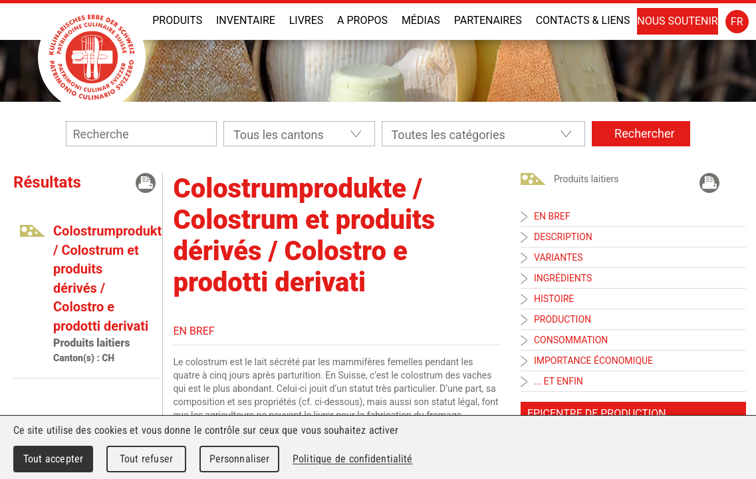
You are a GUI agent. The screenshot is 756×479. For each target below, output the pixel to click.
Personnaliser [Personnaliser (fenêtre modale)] (239, 458)
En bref (552, 216)
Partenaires (488, 20)
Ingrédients (563, 278)
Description (563, 237)
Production (562, 319)
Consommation (571, 340)
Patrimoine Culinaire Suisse (92, 57)
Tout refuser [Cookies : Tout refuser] (146, 458)
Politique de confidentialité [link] (352, 458)
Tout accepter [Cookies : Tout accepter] (53, 458)
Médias (421, 20)
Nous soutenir (677, 21)
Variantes (558, 257)
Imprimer (146, 183)
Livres (306, 20)
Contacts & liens (583, 20)
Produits (177, 20)
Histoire (554, 298)
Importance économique (593, 360)
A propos (362, 20)
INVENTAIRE (245, 20)
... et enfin (558, 381)
